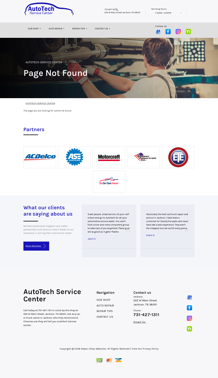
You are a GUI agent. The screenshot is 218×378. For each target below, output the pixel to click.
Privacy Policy (150, 348)
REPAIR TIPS (78, 28)
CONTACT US (101, 28)
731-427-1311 (110, 9)
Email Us (139, 322)
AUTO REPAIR (55, 28)
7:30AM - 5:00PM (163, 13)
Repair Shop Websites (93, 348)
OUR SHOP (33, 28)
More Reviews (36, 246)
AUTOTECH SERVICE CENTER (44, 62)
